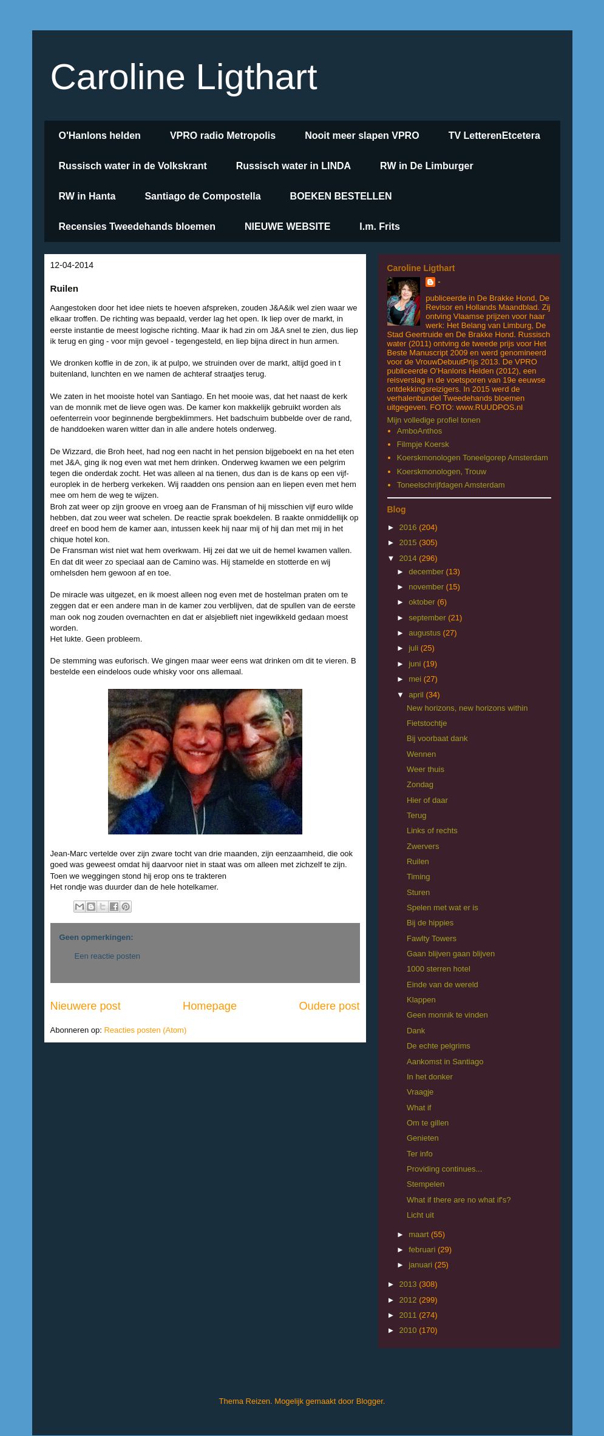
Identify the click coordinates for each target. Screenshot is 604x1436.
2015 (409, 542)
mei (416, 678)
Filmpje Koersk (423, 444)
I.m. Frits (379, 226)
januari (422, 1264)
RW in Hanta (87, 196)
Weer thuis (425, 769)
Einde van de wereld (442, 984)
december (427, 571)
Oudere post (329, 1006)
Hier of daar (427, 800)
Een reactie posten (107, 956)
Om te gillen (428, 1122)
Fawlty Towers (431, 938)
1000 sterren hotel (438, 968)
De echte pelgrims (438, 1045)
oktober (423, 601)
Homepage (210, 1006)
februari (423, 1249)
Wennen (421, 754)
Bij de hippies (430, 922)
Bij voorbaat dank (437, 738)
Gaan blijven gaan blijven (451, 953)
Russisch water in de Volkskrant (133, 166)
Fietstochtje (427, 723)
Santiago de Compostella (202, 196)
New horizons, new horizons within (467, 708)
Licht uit (420, 1215)
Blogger (369, 1401)
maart (420, 1234)
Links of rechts (432, 830)
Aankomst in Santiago (445, 1061)
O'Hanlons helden (100, 135)
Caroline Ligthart (183, 76)
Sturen (418, 892)
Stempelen (425, 1184)
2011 (409, 1315)
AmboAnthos (419, 430)
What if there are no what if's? (459, 1199)
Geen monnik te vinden (447, 1014)
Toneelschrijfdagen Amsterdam (451, 484)
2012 (409, 1299)
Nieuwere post (85, 1006)
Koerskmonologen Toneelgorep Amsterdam (472, 457)
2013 (409, 1284)
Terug (417, 815)
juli (415, 648)
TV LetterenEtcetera (494, 135)
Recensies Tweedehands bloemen (137, 226)
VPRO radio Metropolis (223, 135)
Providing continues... (444, 1168)
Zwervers (423, 846)
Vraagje (420, 1091)
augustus (426, 632)
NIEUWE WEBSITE (287, 226)
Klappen (421, 999)
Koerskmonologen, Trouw (441, 471)
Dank (416, 1030)
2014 (409, 558)
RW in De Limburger (426, 166)
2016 (409, 527)
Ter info (420, 1153)
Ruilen (418, 861)
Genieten (423, 1137)
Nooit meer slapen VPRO (362, 135)
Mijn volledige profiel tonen (434, 419)
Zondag (420, 784)
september (428, 617)
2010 (409, 1330)
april (417, 694)
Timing (418, 876)
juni (416, 663)
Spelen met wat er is (442, 907)
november (427, 586)
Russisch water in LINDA (293, 166)
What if (419, 1107)
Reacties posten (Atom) (145, 1030)
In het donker (430, 1076)
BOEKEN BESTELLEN (341, 196)
